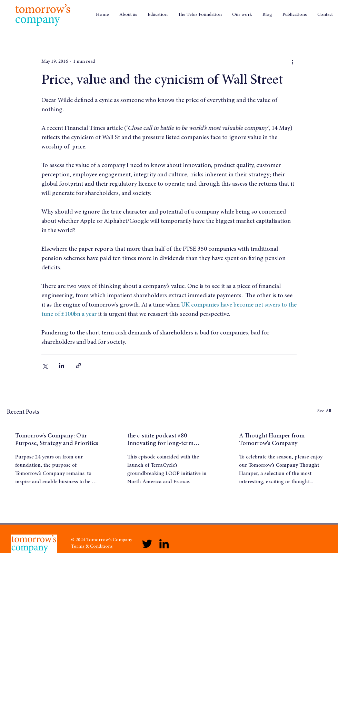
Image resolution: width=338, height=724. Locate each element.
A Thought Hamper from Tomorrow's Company (272, 440)
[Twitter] (147, 543)
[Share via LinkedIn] (61, 365)
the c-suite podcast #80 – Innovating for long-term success (160, 440)
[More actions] (292, 62)
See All (324, 411)
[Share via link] (78, 365)
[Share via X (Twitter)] (44, 365)
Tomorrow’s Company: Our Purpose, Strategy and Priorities (56, 440)
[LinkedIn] (164, 543)
